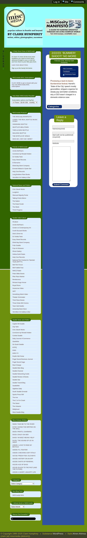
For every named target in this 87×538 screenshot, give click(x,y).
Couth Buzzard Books (19, 230)
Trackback (66, 71)
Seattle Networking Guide (20, 374)
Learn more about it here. (20, 65)
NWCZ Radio (16, 270)
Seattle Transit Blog (18, 383)
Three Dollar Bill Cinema (20, 303)
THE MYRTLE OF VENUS (21, 136)
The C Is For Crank (18, 400)
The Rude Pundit (18, 204)
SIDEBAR (3, 59)
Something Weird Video (20, 294)
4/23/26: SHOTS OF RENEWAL (22, 461)
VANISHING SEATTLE (19, 124)
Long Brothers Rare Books (21, 174)
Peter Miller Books (18, 273)
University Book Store (19, 309)
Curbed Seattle (17, 335)
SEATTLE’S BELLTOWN (20, 127)
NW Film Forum (17, 265)
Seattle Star (16, 380)
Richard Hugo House (19, 282)
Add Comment (67, 68)
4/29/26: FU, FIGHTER (19, 450)
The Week (15, 207)
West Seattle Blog (18, 412)
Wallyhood (15, 409)
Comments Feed (70, 74)
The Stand (15, 403)
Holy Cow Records (18, 171)
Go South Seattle (18, 344)
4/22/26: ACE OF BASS (20, 464)
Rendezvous (16, 279)
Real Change (16, 365)
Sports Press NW (18, 394)
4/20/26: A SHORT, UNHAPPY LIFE (24, 472)
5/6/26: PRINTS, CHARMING (22, 432)
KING (14, 350)
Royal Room (16, 285)
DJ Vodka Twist (17, 157)
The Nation (16, 201)
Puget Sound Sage (18, 362)
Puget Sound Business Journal (22, 359)
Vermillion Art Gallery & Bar (21, 177)
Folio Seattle (16, 245)
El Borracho (16, 163)
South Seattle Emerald (19, 391)
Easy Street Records (19, 160)
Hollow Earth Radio (18, 254)
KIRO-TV (15, 353)
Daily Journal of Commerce (21, 338)
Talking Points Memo (19, 198)
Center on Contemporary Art (21, 228)
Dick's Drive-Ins (17, 233)
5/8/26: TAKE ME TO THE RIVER (23, 424)
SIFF (14, 291)
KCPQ (14, 347)
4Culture (15, 222)
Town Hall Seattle (18, 306)
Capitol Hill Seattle (18, 324)
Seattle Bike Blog (18, 368)
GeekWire (15, 341)
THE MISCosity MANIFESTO (21, 117)
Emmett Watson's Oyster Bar (21, 168)
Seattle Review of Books (20, 377)
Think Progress (17, 210)
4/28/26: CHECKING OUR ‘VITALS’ (24, 453)
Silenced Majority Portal (20, 195)
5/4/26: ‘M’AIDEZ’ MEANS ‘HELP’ (23, 437)
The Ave (15, 397)
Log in (56, 2)
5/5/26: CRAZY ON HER (20, 434)
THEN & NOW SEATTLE (20, 130)
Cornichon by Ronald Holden (21, 154)
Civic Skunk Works (18, 189)
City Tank (15, 327)
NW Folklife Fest (17, 268)
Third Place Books (18, 300)
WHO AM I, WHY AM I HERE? (22, 139)
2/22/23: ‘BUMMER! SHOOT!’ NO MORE (64, 54)
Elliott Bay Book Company (20, 165)
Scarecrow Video (18, 288)
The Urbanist (16, 406)
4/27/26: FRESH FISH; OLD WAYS (23, 456)
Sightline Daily (17, 388)
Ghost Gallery (16, 251)
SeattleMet (15, 386)
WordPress (58, 533)
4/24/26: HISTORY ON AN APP (22, 458)
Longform (15, 192)
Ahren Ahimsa (79, 533)
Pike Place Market (18, 276)
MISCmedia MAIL (18, 495)
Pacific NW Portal (18, 356)
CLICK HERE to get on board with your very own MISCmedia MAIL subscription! (24, 84)
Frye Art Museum (18, 248)
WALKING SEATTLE (19, 133)
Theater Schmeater (18, 297)
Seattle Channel (17, 371)
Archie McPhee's (17, 151)
